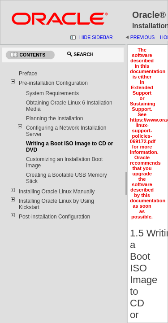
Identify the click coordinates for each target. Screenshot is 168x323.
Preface (28, 73)
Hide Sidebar (96, 37)
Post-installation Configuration (54, 217)
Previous (142, 37)
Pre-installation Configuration (53, 83)
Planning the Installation (54, 118)
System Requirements (52, 93)
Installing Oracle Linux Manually (57, 191)
